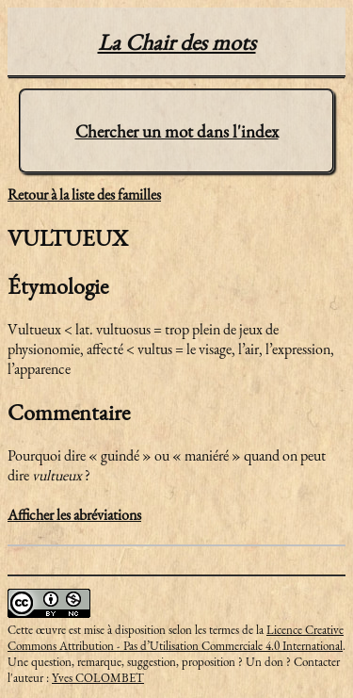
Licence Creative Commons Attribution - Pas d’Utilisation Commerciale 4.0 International (176, 638)
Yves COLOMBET (98, 678)
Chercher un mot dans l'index (177, 131)
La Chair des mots (177, 42)
